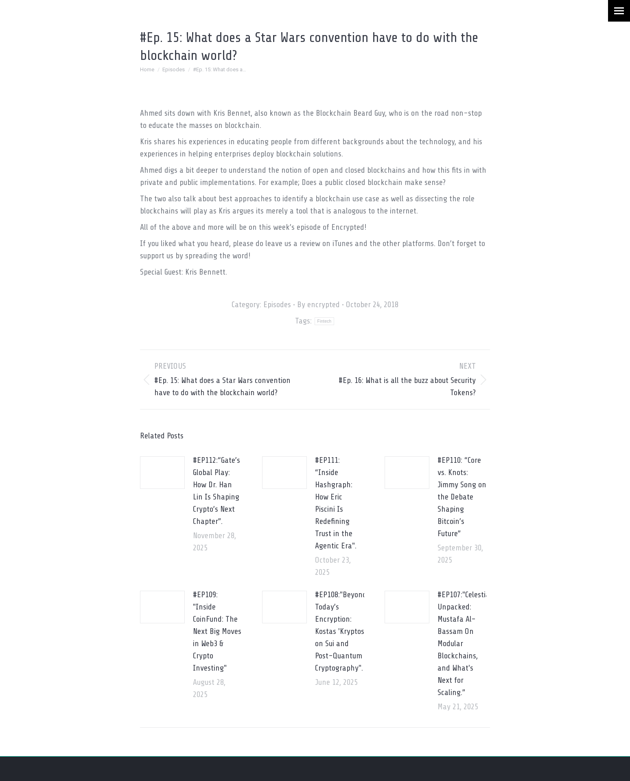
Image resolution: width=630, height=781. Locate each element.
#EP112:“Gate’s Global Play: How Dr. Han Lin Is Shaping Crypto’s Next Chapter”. (216, 490)
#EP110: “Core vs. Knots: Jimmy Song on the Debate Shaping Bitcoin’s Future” (462, 496)
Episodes (277, 304)
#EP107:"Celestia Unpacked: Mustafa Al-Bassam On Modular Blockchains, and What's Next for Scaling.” (464, 643)
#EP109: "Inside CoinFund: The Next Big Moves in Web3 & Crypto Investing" (217, 631)
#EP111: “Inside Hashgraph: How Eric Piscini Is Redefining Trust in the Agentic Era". (336, 502)
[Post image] (162, 472)
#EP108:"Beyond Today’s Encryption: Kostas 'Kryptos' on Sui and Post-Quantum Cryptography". (341, 631)
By (318, 304)
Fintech (324, 321)
